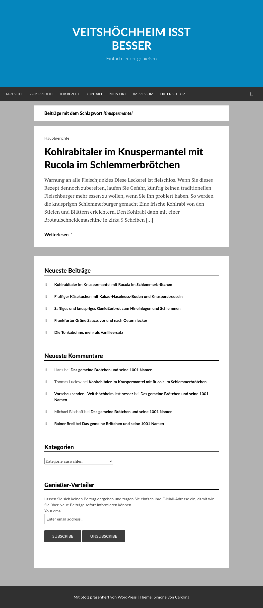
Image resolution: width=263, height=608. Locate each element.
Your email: (54, 510)
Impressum (143, 94)
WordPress (127, 597)
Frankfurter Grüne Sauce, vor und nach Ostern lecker (100, 320)
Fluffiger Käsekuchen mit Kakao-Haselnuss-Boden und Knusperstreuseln (118, 296)
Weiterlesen (59, 234)
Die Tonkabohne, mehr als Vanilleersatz (88, 332)
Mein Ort (118, 94)
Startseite (13, 94)
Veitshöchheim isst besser (131, 38)
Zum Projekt (41, 94)
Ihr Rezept (69, 94)
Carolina (182, 597)
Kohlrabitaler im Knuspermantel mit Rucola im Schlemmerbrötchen (113, 284)
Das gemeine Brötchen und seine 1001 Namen (111, 369)
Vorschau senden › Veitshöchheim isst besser (93, 393)
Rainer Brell (64, 423)
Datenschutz (172, 94)
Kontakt (94, 94)
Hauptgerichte (56, 138)
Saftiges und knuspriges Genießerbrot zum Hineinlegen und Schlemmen (117, 308)
